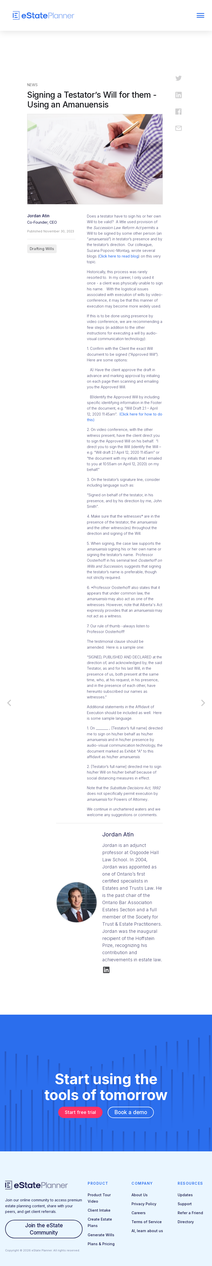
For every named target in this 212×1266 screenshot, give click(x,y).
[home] (86, 15)
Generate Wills (101, 1235)
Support (185, 1204)
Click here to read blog (118, 256)
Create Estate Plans (100, 1222)
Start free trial (80, 1112)
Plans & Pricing (101, 1244)
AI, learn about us (147, 1231)
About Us (140, 1195)
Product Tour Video (99, 1198)
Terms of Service (147, 1222)
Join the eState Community (44, 1229)
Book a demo (130, 1112)
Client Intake (99, 1210)
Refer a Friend (190, 1213)
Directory (186, 1222)
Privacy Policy (144, 1204)
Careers (139, 1213)
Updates (185, 1195)
